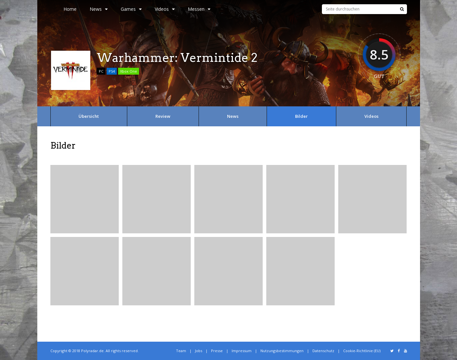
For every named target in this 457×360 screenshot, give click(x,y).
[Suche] (402, 9)
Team (181, 350)
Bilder (301, 116)
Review (162, 116)
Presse (217, 350)
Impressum (242, 350)
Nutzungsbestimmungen (282, 350)
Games (131, 9)
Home (70, 9)
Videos (165, 9)
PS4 (112, 71)
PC (101, 71)
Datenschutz (323, 350)
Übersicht (89, 116)
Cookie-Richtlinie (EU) (361, 350)
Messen (199, 9)
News (99, 9)
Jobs (198, 350)
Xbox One (128, 71)
